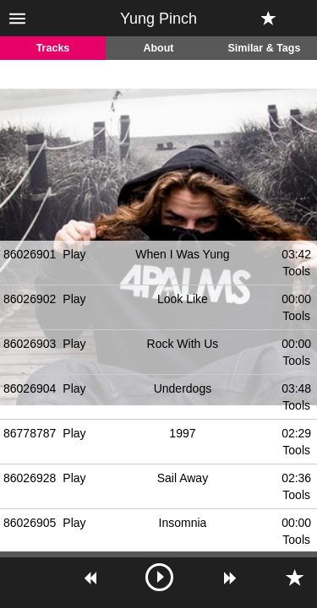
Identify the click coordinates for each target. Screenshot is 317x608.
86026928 (29, 478)
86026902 (29, 299)
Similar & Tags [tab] (264, 48)
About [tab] (158, 48)
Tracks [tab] (53, 48)
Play (74, 254)
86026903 (29, 343)
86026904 (29, 388)
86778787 (29, 433)
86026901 (29, 254)
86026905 (29, 522)
